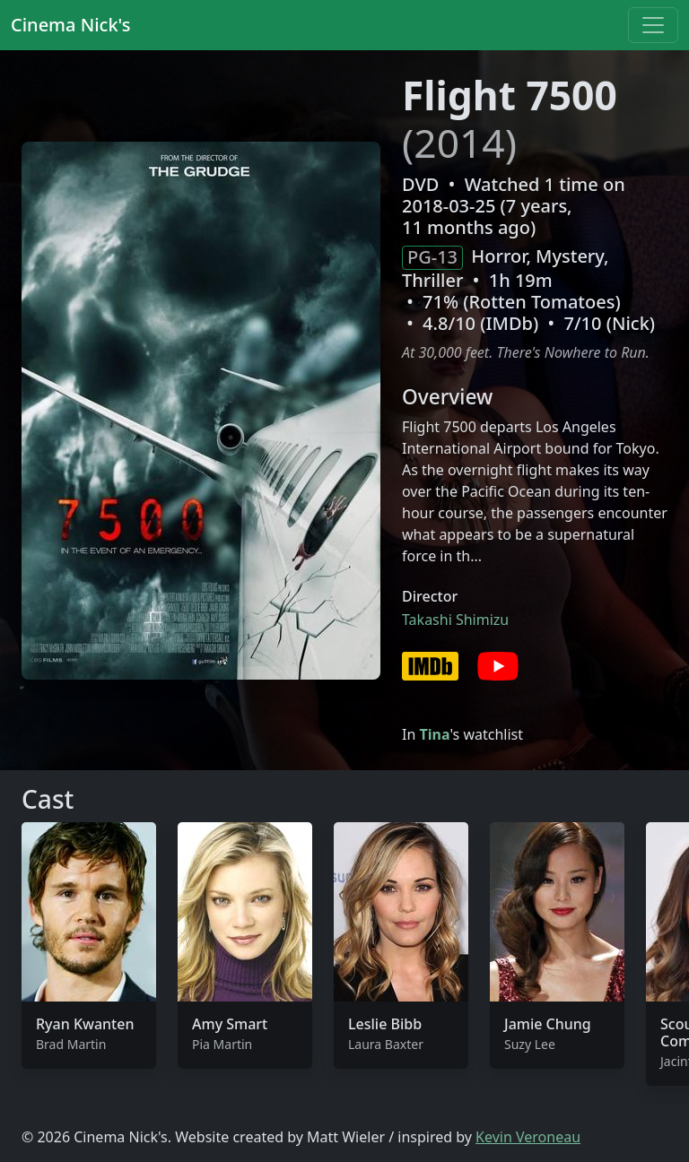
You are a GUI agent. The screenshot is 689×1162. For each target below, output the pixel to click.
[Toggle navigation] (653, 25)
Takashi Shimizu (455, 619)
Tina (434, 734)
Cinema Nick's (70, 25)
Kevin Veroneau (527, 1137)
